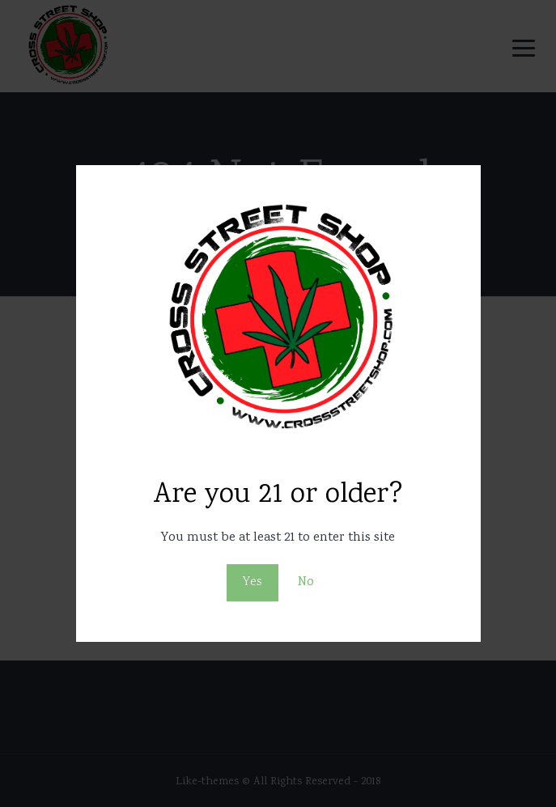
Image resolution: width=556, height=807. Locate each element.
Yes (252, 582)
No (306, 582)
